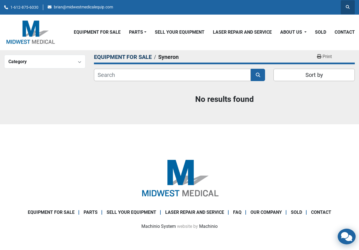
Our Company (266, 212)
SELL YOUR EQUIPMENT (179, 32)
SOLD (320, 32)
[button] (137, 32)
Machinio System (158, 226)
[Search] (172, 75)
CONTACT (345, 32)
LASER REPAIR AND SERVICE (242, 32)
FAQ (237, 212)
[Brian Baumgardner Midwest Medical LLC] (179, 178)
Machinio (208, 226)
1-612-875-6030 (24, 7)
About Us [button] (291, 32)
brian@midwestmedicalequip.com (83, 7)
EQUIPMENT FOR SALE (97, 32)
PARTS (136, 32)
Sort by (314, 75)
